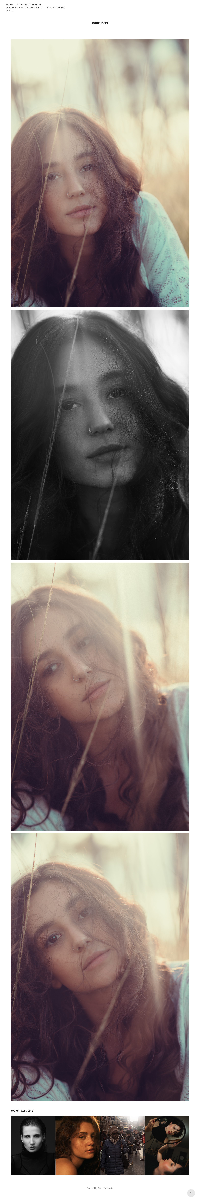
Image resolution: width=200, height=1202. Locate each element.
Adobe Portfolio (105, 1188)
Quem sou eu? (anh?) (55, 7)
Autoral (10, 4)
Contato (10, 10)
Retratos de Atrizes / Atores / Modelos (24, 7)
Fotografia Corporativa (29, 4)
